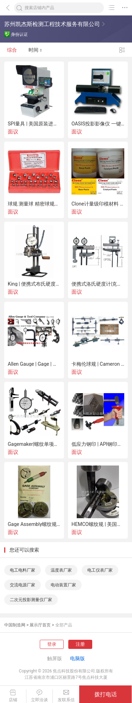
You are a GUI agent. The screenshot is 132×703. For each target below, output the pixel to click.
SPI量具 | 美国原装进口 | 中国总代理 (34, 123)
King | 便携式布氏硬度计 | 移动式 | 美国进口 (34, 283)
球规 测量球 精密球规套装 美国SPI (34, 203)
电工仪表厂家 (100, 570)
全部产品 (63, 625)
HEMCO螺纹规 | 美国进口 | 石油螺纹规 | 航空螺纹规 (97, 524)
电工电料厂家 (22, 570)
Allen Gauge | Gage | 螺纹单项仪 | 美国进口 (34, 364)
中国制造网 (14, 625)
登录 (51, 644)
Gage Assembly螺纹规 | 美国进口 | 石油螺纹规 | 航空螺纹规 (34, 524)
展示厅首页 (40, 625)
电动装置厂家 (63, 584)
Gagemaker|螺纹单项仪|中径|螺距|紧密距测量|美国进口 (34, 444)
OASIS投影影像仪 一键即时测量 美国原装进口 (97, 123)
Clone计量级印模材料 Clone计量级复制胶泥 (97, 203)
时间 (35, 50)
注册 (80, 644)
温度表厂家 (61, 570)
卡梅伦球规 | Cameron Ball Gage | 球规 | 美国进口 (97, 364)
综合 (12, 50)
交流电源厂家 (22, 584)
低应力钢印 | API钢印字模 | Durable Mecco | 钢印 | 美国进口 (97, 444)
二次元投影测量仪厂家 (31, 599)
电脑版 (77, 658)
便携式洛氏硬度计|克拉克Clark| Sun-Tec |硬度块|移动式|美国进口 (97, 283)
